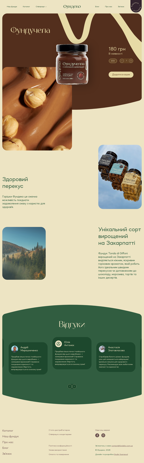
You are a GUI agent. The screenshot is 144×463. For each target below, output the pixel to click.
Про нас (108, 7)
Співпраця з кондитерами (60, 434)
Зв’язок (121, 7)
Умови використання (58, 450)
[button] (136, 6)
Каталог (26, 7)
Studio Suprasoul (121, 454)
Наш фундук (12, 7)
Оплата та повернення (59, 454)
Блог (97, 7)
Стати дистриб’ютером (59, 430)
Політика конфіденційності (60, 446)
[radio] (113, 61)
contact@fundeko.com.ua (122, 446)
